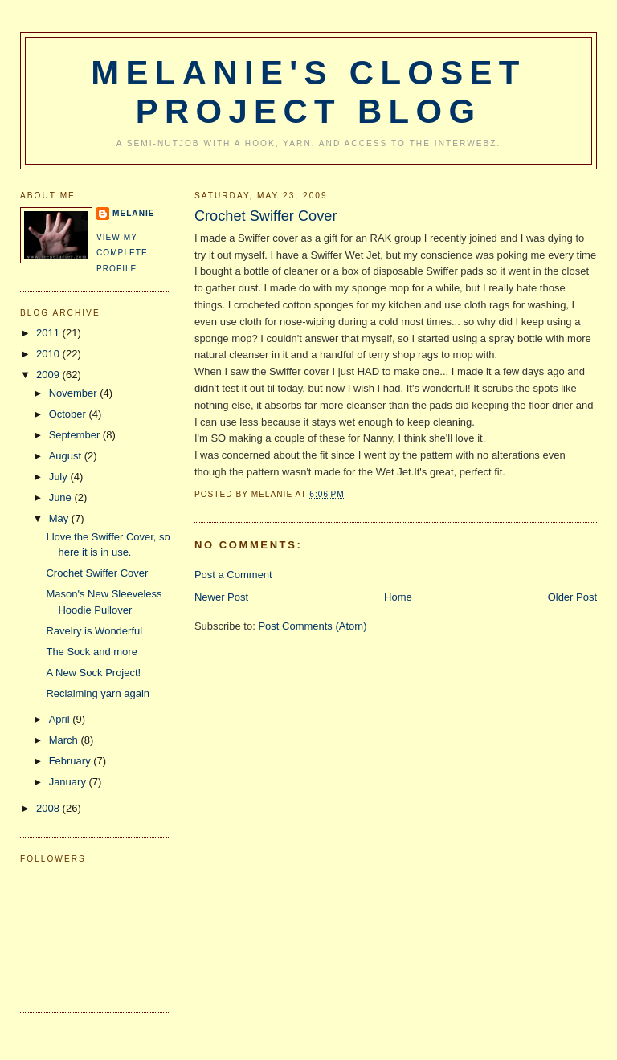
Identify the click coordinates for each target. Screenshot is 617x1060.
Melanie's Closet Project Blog (308, 92)
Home (398, 597)
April (61, 719)
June (62, 497)
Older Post (572, 597)
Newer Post (221, 597)
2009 (49, 375)
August (66, 456)
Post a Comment (233, 575)
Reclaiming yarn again (97, 693)
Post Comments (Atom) (312, 626)
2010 (49, 354)
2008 (49, 808)
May (60, 518)
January (69, 782)
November (74, 393)
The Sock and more (91, 652)
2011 (49, 333)
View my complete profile (122, 253)
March (65, 740)
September (76, 435)
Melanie (133, 213)
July (60, 477)
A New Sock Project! (93, 673)
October (69, 414)
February (71, 761)
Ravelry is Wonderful (94, 631)
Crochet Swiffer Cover (265, 216)
